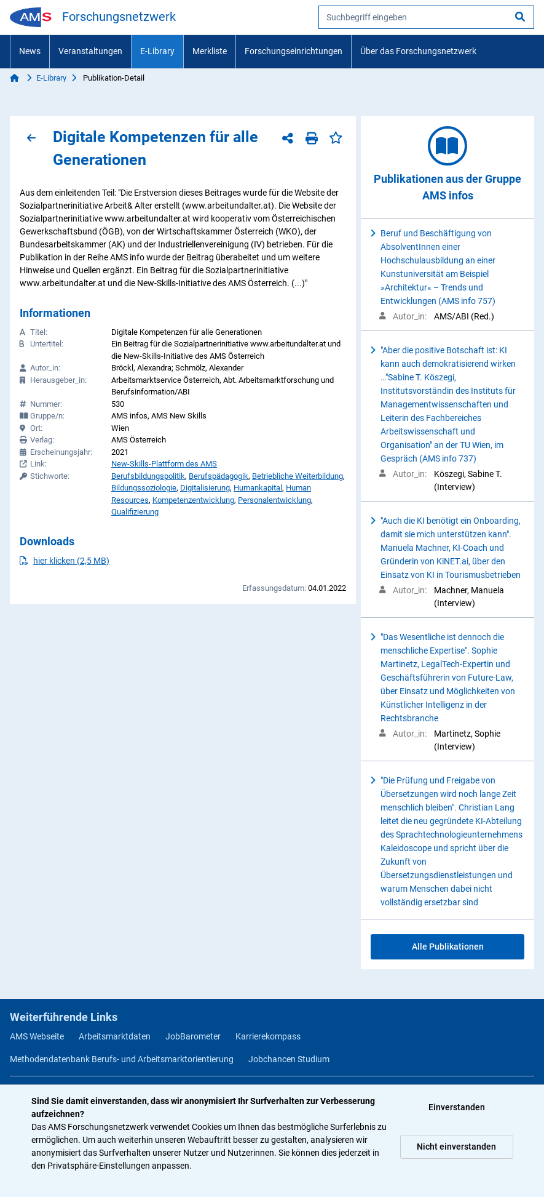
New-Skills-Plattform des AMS (164, 463)
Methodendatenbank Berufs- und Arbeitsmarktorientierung (122, 1059)
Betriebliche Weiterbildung (297, 476)
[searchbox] (426, 17)
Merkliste (209, 51)
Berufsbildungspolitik (148, 476)
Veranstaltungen (90, 51)
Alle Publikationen (448, 946)
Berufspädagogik (218, 476)
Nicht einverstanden (456, 1146)
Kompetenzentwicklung (193, 500)
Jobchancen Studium (288, 1059)
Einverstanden (456, 1107)
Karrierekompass (268, 1036)
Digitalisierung (205, 487)
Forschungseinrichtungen (293, 51)
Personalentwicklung (274, 500)
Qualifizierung (135, 511)
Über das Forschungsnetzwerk (418, 51)
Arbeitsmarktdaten (115, 1036)
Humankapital (258, 487)
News (30, 51)
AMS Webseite (37, 1036)
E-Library (157, 51)
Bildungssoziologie (143, 487)
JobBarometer (193, 1036)
